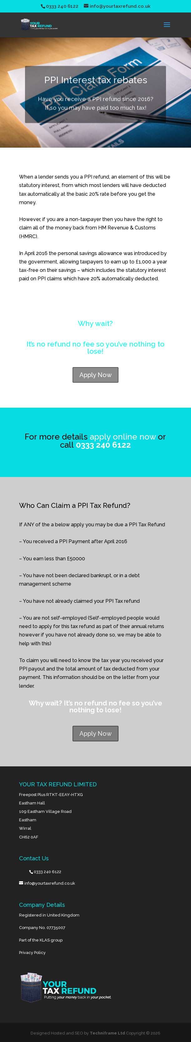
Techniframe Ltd (107, 1033)
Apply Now (95, 375)
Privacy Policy (32, 952)
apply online (113, 436)
